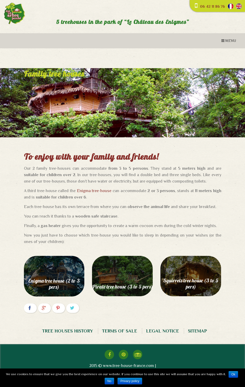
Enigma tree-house (94, 190)
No (109, 381)
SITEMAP (197, 331)
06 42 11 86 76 (212, 6)
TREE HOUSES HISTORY (67, 331)
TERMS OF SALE (119, 331)
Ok (233, 374)
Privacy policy (129, 381)
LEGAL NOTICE (162, 331)
